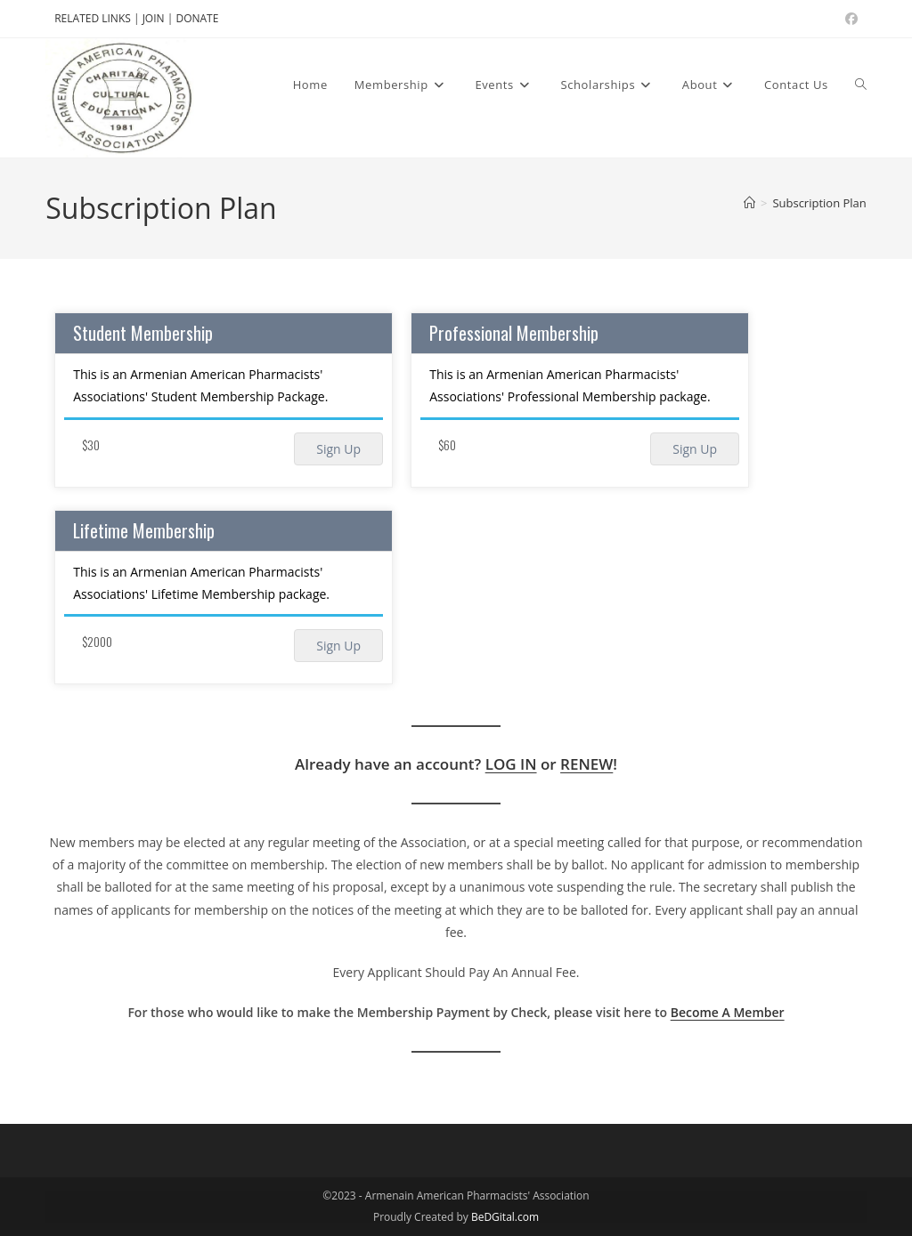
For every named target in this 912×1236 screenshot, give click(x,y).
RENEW (586, 764)
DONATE (196, 18)
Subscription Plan (819, 203)
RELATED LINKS (92, 18)
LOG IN (511, 764)
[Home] (749, 203)
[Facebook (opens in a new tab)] (849, 19)
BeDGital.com (505, 1216)
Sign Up (338, 448)
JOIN (154, 18)
